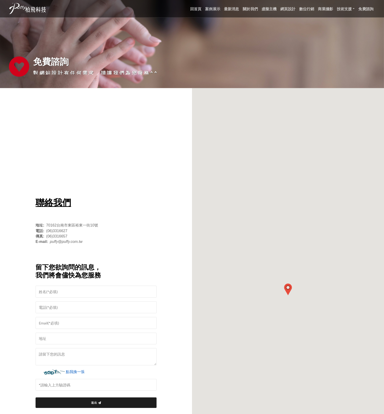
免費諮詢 (365, 9)
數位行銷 (306, 9)
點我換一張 (77, 372)
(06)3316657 (58, 236)
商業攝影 (325, 9)
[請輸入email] (97, 323)
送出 (98, 402)
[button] (288, 289)
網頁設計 (287, 9)
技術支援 (344, 9)
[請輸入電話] (97, 307)
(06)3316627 (58, 231)
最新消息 (231, 9)
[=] (97, 292)
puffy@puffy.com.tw (68, 242)
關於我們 (250, 9)
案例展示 (212, 9)
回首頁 (195, 9)
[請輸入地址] (97, 339)
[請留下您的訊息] (97, 356)
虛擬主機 (269, 9)
